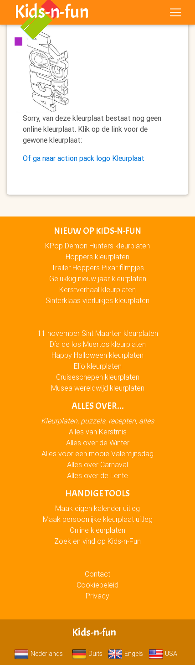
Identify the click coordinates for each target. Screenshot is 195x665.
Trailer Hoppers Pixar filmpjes (97, 267)
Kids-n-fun (52, 12)
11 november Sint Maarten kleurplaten (97, 333)
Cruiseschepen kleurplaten (97, 376)
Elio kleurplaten (98, 366)
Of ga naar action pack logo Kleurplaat (83, 158)
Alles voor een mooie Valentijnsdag (97, 453)
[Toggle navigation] (175, 12)
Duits (87, 654)
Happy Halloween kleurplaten (97, 355)
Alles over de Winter (97, 442)
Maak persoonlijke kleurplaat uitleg (98, 519)
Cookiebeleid (97, 584)
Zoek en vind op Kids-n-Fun (97, 541)
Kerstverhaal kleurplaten (97, 289)
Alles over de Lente (97, 475)
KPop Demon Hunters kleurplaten (97, 245)
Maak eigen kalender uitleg (97, 508)
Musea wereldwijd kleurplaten (97, 387)
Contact (97, 573)
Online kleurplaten (97, 530)
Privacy (97, 595)
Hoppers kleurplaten (97, 256)
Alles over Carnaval (97, 464)
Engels (125, 654)
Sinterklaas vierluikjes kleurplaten (97, 300)
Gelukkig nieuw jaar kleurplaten (97, 278)
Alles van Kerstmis (98, 431)
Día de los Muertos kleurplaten (98, 344)
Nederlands (38, 654)
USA (163, 654)
